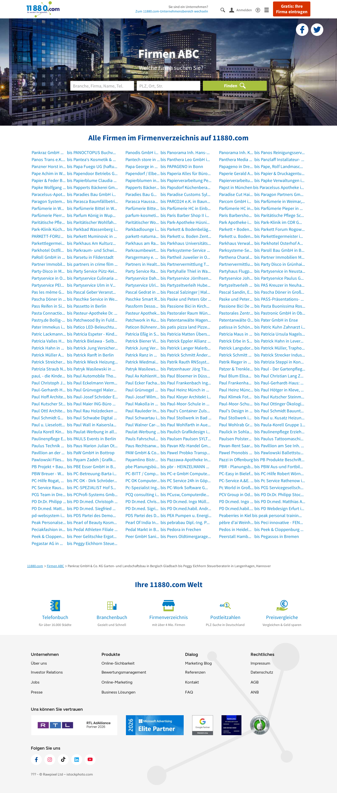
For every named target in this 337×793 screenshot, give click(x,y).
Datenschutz (262, 672)
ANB (255, 692)
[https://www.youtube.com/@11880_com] (90, 759)
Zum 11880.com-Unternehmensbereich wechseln (171, 11)
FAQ (189, 692)
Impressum (260, 663)
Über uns (39, 663)
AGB (255, 682)
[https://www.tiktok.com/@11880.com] (63, 759)
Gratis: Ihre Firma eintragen (291, 9)
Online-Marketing (117, 682)
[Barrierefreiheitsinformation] (260, 9)
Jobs (35, 682)
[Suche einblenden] (225, 9)
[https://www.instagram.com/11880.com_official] (49, 759)
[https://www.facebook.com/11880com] (36, 759)
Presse (37, 692)
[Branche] (102, 86)
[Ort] (169, 86)
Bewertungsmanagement (124, 672)
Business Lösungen (118, 692)
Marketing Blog (198, 663)
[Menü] (268, 9)
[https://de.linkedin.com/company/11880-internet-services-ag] (76, 759)
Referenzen (195, 672)
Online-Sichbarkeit (118, 663)
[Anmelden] (242, 10)
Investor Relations (47, 672)
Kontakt (192, 682)
